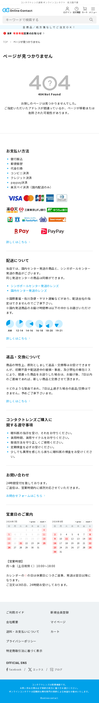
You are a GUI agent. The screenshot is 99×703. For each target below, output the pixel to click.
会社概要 (12, 622)
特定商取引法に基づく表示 (24, 651)
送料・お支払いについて (22, 631)
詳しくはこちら (16, 242)
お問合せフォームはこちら (24, 496)
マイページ (58, 622)
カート (55, 631)
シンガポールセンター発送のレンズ (35, 286)
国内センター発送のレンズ (29, 290)
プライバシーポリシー (21, 641)
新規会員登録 (60, 612)
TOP (5, 42)
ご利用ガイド (15, 612)
